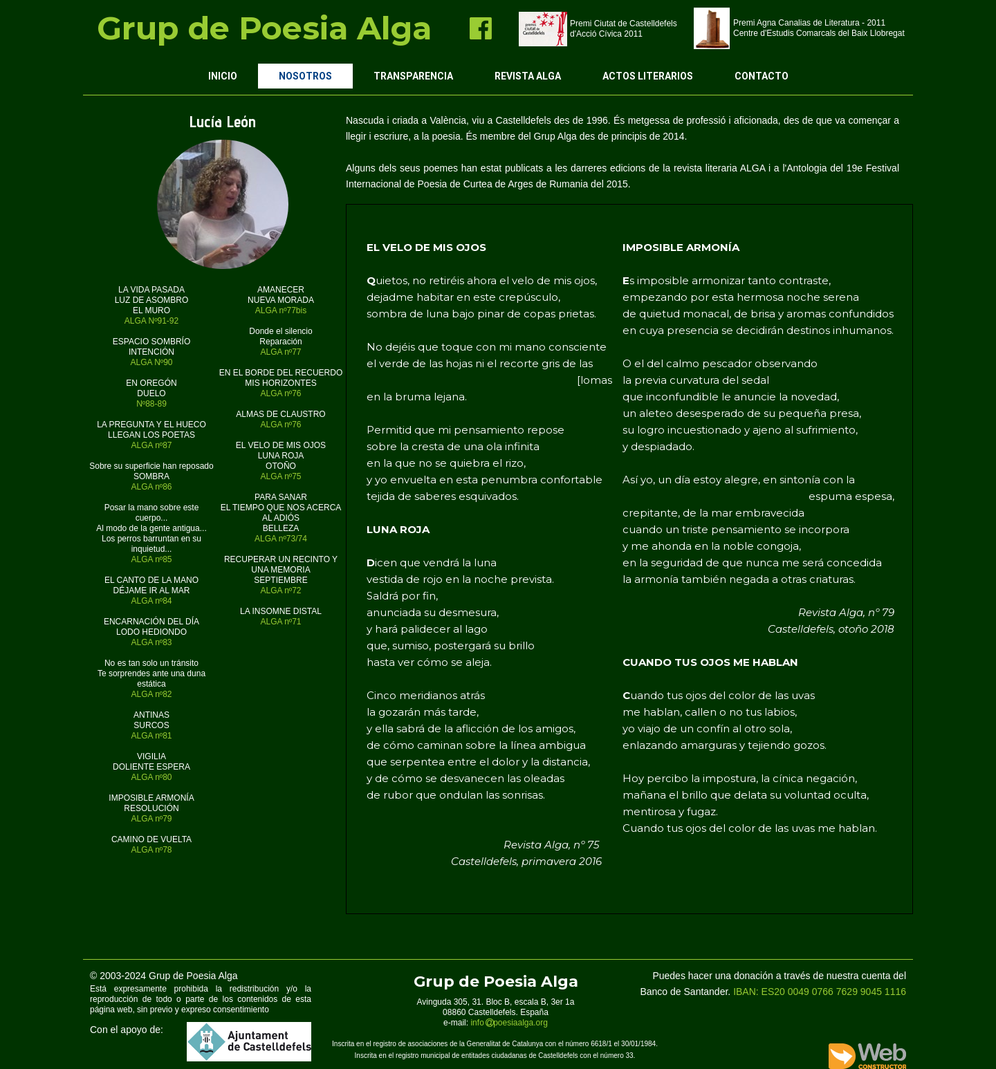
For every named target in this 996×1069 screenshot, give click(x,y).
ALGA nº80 (151, 777)
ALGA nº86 (151, 487)
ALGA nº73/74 (281, 538)
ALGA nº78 (151, 850)
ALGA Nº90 (151, 362)
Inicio (222, 76)
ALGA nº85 (151, 559)
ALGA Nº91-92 (151, 321)
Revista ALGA (528, 76)
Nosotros (305, 76)
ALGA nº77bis (280, 310)
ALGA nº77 (280, 352)
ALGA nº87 (151, 445)
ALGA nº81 (151, 736)
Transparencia (413, 76)
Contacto (761, 76)
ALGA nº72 (280, 590)
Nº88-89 (151, 404)
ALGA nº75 (280, 476)
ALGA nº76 (280, 393)
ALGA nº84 (151, 601)
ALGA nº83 (151, 642)
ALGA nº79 (151, 819)
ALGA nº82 (151, 694)
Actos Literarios (647, 76)
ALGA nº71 (280, 621)
